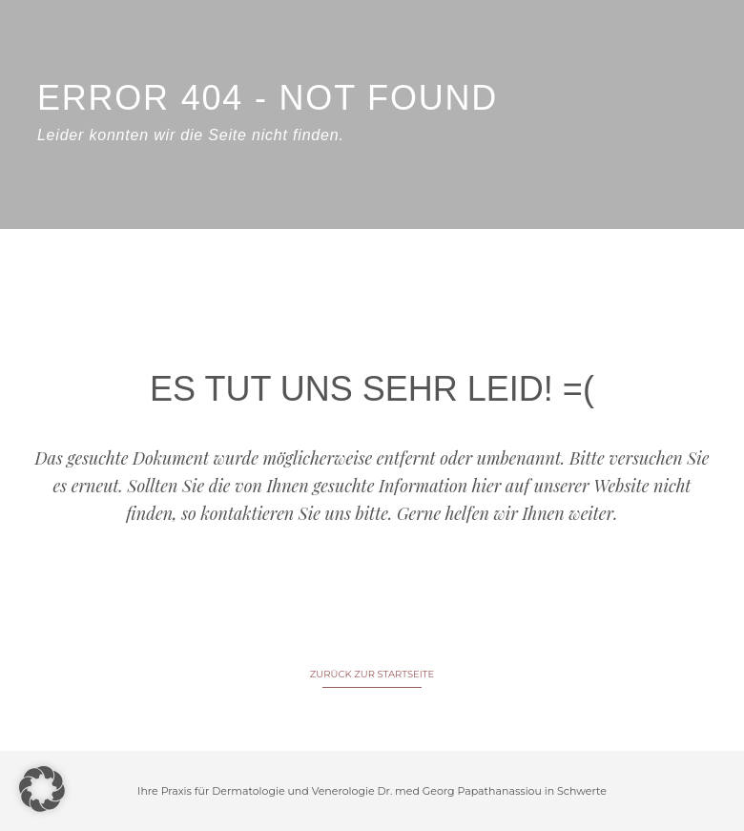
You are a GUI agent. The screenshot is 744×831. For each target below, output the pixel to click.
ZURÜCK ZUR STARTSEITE (372, 674)
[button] (42, 789)
